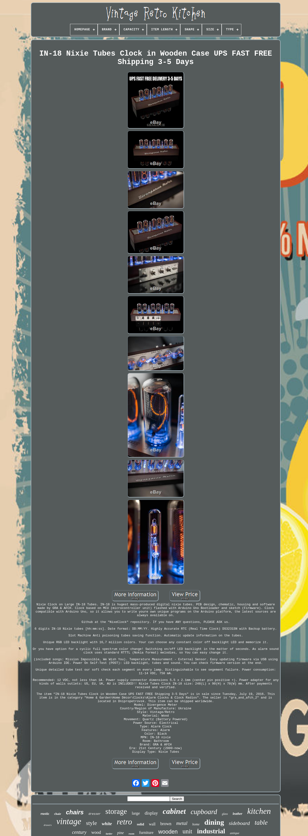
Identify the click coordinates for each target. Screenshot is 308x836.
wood (96, 832)
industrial (211, 831)
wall (152, 824)
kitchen (259, 811)
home (195, 824)
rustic (44, 814)
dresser (95, 814)
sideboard (239, 823)
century (79, 832)
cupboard (204, 812)
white (107, 823)
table (261, 822)
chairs (75, 812)
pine (120, 833)
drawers (48, 825)
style (91, 823)
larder (109, 833)
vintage (69, 821)
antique (234, 833)
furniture (146, 832)
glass (225, 814)
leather (237, 814)
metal (181, 823)
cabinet (174, 811)
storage (116, 811)
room (131, 833)
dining (214, 822)
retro (124, 821)
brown (165, 823)
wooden (168, 832)
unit (187, 831)
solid (140, 824)
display (151, 813)
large (136, 813)
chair (57, 814)
